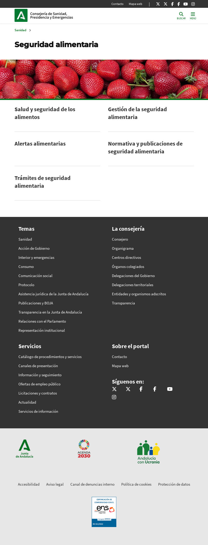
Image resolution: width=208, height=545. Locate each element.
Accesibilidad (28, 484)
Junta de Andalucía (22, 15)
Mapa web (135, 4)
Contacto (117, 4)
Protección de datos (174, 484)
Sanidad (20, 30)
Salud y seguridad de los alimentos (45, 113)
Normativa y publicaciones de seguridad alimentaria (145, 147)
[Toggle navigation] (193, 15)
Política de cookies (136, 484)
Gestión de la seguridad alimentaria (137, 113)
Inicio (65, 15)
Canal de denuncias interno (92, 484)
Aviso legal (55, 484)
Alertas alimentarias (40, 143)
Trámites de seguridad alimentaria (43, 181)
